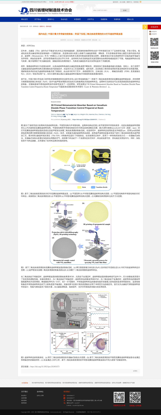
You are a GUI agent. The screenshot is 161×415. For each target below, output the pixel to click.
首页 (30, 26)
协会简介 (24, 395)
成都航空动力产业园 (129, 383)
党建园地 (104, 19)
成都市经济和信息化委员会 (103, 383)
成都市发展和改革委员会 (86, 383)
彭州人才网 (40, 395)
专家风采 (117, 19)
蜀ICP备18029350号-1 (94, 412)
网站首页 (24, 19)
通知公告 (130, 19)
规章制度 (24, 403)
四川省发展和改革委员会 (70, 383)
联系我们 (136, 2)
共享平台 (90, 19)
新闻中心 (51, 19)
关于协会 (37, 19)
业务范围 (24, 398)
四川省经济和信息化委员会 (53, 383)
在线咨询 (154, 31)
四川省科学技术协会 (38, 383)
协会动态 (64, 19)
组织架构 (24, 400)
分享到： (135, 371)
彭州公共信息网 (116, 383)
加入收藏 (122, 2)
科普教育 (77, 19)
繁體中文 (129, 2)
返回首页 (115, 2)
